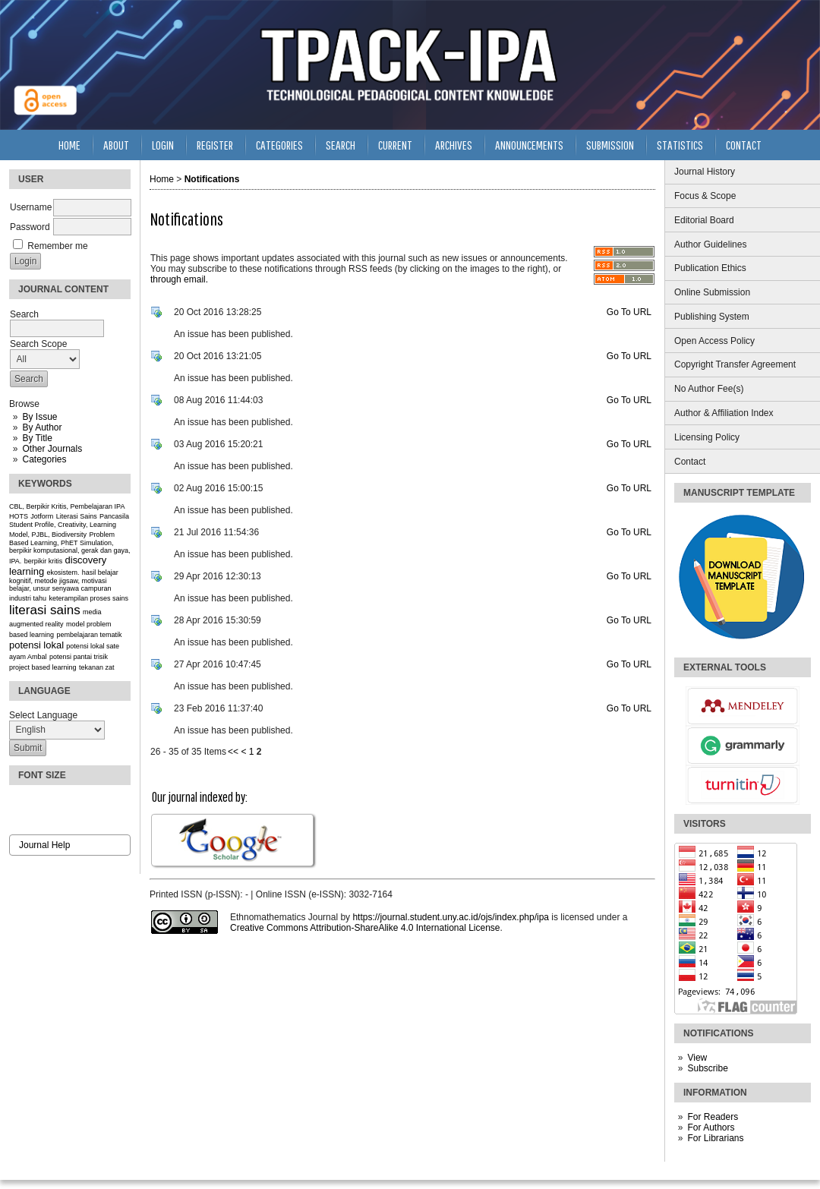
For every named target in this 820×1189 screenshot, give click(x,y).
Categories (44, 459)
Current (395, 144)
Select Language (43, 715)
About (116, 144)
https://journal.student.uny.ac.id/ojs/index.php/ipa (450, 917)
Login (163, 144)
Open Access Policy (714, 341)
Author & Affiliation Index (724, 413)
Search (340, 144)
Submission (610, 144)
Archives (453, 144)
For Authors (710, 1127)
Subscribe (707, 1068)
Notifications (212, 179)
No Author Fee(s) (708, 388)
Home (69, 144)
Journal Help (44, 845)
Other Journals (52, 448)
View (697, 1057)
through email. (179, 279)
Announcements (529, 144)
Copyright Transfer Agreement (735, 364)
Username (31, 207)
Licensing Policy (707, 437)
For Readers (712, 1117)
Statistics (680, 144)
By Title (37, 438)
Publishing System (711, 316)
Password (30, 227)
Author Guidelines (710, 244)
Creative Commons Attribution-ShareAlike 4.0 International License (365, 927)
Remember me (57, 246)
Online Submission (712, 292)
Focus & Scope (705, 196)
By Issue (39, 417)
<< (233, 751)
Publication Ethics (710, 268)
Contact (689, 461)
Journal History (704, 171)
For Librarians (715, 1138)
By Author (42, 427)
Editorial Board (704, 220)
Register (215, 144)
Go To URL (629, 312)
